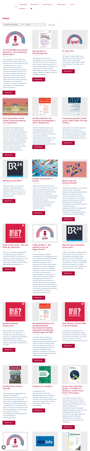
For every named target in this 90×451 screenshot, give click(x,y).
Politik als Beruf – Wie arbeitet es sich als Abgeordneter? (42, 247)
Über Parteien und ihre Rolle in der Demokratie (74, 324)
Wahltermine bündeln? (12, 181)
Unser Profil (34, 4)
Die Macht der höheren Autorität (12, 387)
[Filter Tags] (34, 24)
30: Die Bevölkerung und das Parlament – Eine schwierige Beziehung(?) (15, 52)
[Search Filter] (57, 25)
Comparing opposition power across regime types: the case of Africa (74, 120)
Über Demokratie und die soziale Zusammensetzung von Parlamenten (14, 120)
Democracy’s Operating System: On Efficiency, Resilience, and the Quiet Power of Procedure (72, 389)
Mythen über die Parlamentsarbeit (69, 182)
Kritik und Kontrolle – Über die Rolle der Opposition (15, 246)
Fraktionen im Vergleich (42, 386)
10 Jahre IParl (68, 51)
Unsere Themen (48, 4)
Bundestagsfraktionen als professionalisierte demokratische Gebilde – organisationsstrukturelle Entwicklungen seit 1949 (43, 327)
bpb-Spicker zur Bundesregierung (40, 52)
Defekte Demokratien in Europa (43, 180)
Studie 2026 (23, 4)
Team (73, 4)
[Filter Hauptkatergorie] (13, 24)
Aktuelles (23, 8)
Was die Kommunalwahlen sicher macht (73, 246)
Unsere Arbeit (62, 4)
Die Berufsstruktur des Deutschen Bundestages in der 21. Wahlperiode (44, 120)
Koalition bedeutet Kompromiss (10, 324)
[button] (3, 447)
